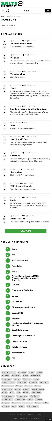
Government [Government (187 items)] (7, 389)
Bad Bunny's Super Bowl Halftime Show (28, 109)
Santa (13, 200)
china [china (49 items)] (26, 375)
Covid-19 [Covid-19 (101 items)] (27, 379)
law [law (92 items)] (12, 392)
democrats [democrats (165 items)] (23, 382)
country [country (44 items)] (17, 379)
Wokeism (14, 58)
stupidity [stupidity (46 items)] (6, 403)
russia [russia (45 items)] (31, 399)
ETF (13, 358)
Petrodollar (17, 266)
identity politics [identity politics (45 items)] (38, 389)
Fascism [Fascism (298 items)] (29, 386)
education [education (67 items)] (44, 382)
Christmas (15, 156)
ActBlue (15, 272)
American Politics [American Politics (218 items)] (9, 372)
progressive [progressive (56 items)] (22, 396)
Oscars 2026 (17, 313)
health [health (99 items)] (18, 389)
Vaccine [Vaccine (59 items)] (6, 406)
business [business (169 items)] (6, 375)
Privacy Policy (34, 418)
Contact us (23, 418)
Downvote (4, 47)
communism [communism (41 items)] (36, 375)
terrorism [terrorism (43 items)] (16, 403)
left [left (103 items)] (19, 392)
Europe (15, 296)
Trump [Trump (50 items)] (38, 403)
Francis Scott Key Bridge (22, 290)
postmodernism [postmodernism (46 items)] (8, 396)
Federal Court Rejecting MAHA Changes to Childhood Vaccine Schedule (25, 278)
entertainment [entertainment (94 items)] (8, 386)
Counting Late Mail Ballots (23, 336)
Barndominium (18, 353)
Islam (12, 125)
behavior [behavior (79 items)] (23, 372)
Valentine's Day (17, 74)
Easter (13, 88)
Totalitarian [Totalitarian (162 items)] (28, 403)
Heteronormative (19, 341)
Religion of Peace (19, 347)
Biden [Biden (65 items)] (32, 372)
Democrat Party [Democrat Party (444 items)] (9, 382)
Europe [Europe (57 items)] (19, 386)
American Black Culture (21, 44)
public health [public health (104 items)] (7, 399)
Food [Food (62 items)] (38, 386)
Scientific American (20, 330)
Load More (26, 231)
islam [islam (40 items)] (5, 392)
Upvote (4, 41)
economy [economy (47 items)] (34, 382)
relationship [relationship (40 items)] (20, 399)
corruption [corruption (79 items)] (7, 379)
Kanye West (16, 172)
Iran (13, 255)
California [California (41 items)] (16, 375)
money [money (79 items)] (26, 392)
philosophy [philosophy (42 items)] (37, 392)
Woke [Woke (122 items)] (22, 406)
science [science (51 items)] (39, 399)
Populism (16, 319)
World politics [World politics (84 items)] (33, 406)
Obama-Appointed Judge (23, 307)
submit (48, 10)
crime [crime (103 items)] (37, 379)
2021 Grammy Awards (20, 186)
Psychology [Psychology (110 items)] (35, 396)
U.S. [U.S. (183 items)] (46, 403)
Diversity (15, 285)
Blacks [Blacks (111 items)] (40, 372)
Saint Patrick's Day (19, 140)
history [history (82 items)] (27, 389)
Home (15, 418)
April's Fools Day (17, 219)
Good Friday (17, 302)
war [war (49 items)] (14, 406)
